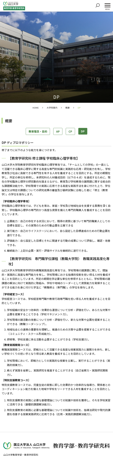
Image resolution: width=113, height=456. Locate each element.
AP (58, 131)
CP (70, 131)
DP (83, 131)
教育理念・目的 (38, 131)
